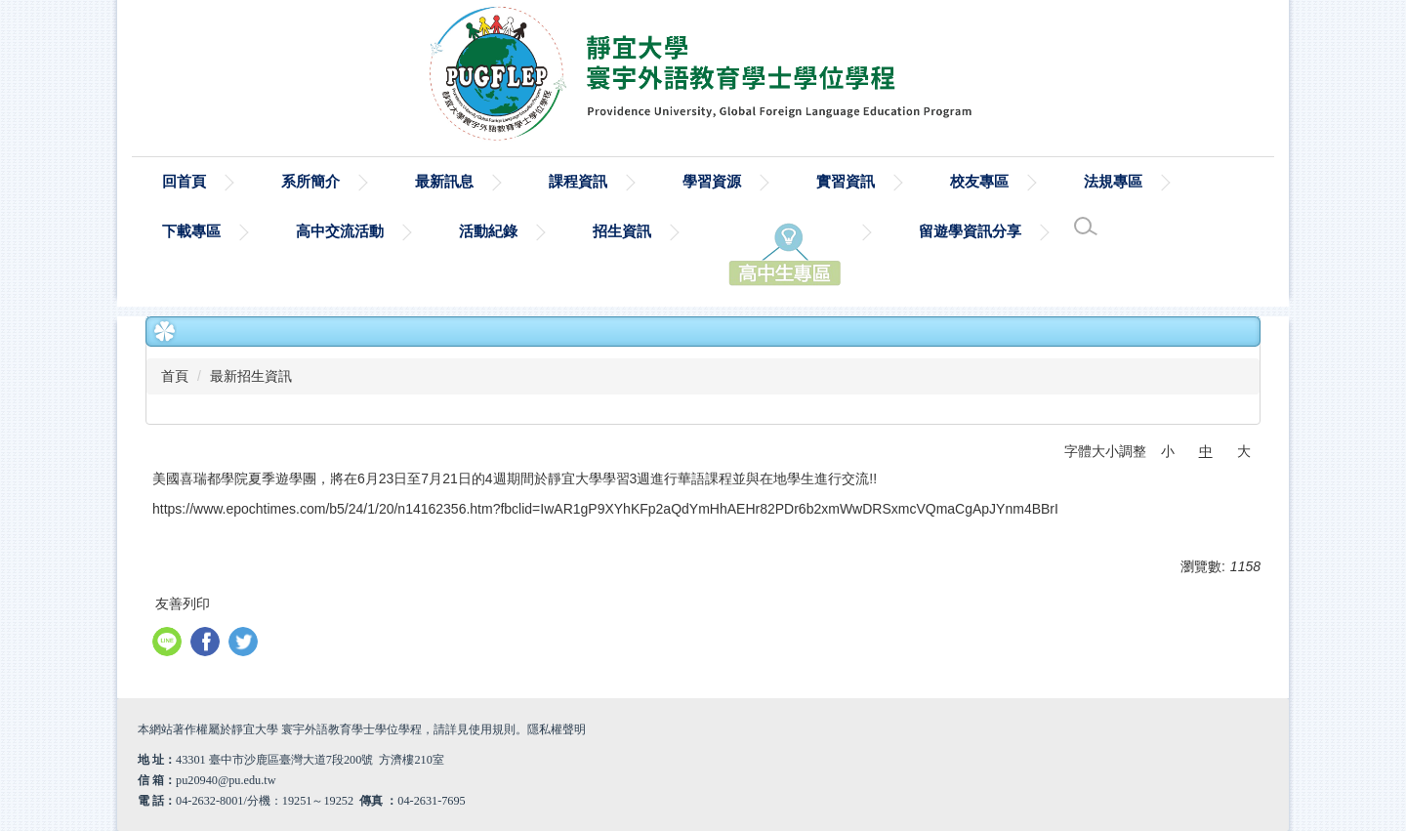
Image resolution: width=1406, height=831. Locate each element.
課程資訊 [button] (578, 181)
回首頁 (184, 181)
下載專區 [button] (191, 231)
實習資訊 (845, 181)
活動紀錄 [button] (488, 231)
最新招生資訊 (251, 376)
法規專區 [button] (1113, 181)
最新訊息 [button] (444, 181)
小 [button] (1168, 451)
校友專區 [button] (979, 181)
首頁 (174, 376)
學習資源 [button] (711, 181)
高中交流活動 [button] (340, 231)
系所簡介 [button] (310, 181)
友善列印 (182, 603)
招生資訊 (622, 231)
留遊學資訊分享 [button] (970, 231)
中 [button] (1206, 451)
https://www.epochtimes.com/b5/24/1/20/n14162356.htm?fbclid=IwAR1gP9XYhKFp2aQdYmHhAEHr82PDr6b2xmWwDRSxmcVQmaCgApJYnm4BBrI (605, 509)
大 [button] (1244, 451)
